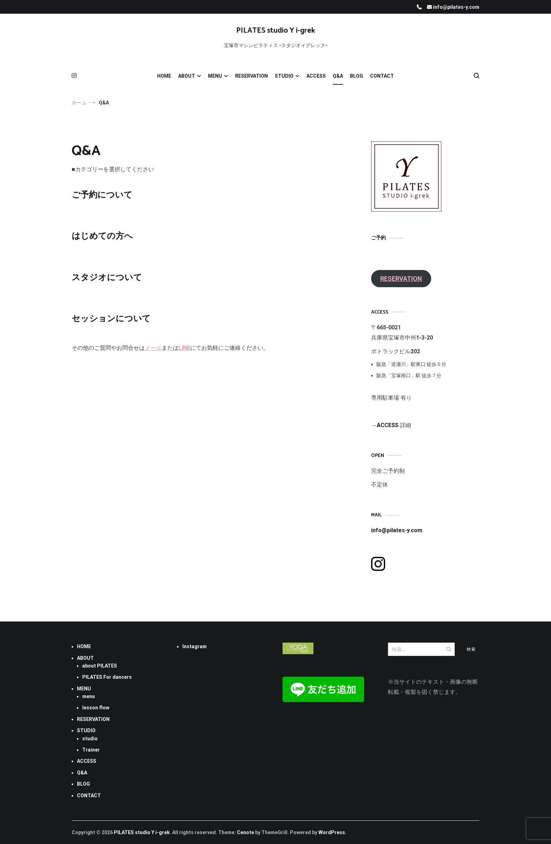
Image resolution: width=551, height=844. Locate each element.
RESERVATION (251, 76)
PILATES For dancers (107, 677)
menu (88, 696)
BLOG (356, 76)
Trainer (91, 750)
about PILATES (99, 666)
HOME (164, 76)
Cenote (245, 832)
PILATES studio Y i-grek (275, 31)
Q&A (338, 76)
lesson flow (95, 707)
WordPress (331, 832)
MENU (215, 76)
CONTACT (382, 76)
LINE (184, 347)
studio (90, 738)
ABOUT (186, 76)
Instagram (194, 646)
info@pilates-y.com (396, 530)
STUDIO (284, 76)
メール (153, 347)
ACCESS (316, 76)
